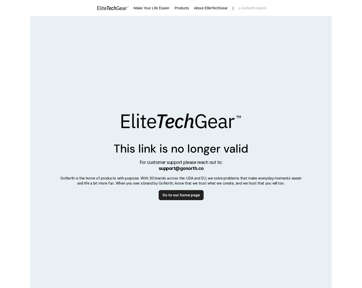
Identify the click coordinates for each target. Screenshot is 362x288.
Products (181, 8)
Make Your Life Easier (151, 8)
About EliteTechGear (211, 8)
